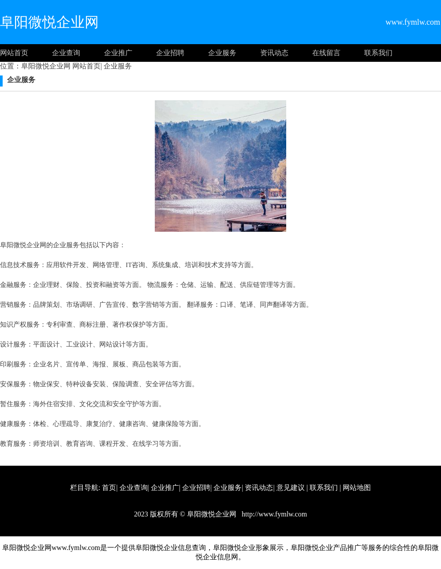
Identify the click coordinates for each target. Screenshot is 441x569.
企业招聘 (170, 53)
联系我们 (378, 53)
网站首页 (14, 53)
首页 (109, 487)
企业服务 (222, 53)
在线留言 (326, 53)
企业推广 (118, 53)
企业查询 (66, 53)
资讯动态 (274, 53)
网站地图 (357, 487)
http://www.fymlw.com (273, 514)
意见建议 (291, 487)
